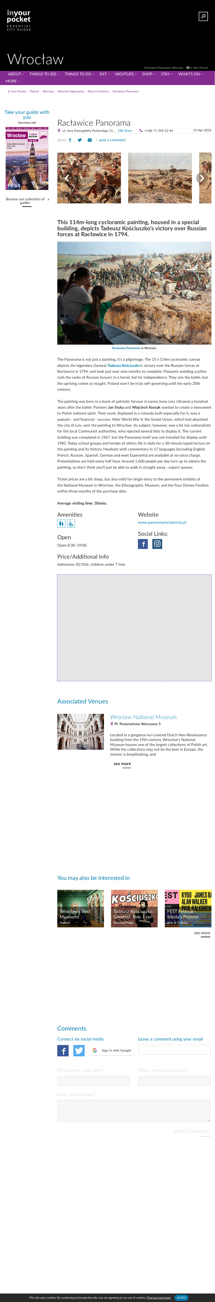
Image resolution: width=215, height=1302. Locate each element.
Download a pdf (27, 122)
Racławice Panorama (126, 348)
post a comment (112, 140)
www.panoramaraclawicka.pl (162, 522)
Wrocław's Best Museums (75, 914)
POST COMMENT (192, 1135)
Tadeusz (115, 366)
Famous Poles (123, 923)
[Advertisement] (134, 105)
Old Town (125, 131)
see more (122, 764)
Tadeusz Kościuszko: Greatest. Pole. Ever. (133, 914)
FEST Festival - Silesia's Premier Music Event (183, 914)
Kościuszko (131, 366)
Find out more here (159, 1297)
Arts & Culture (177, 923)
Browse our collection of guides (25, 201)
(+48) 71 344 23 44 (159, 131)
